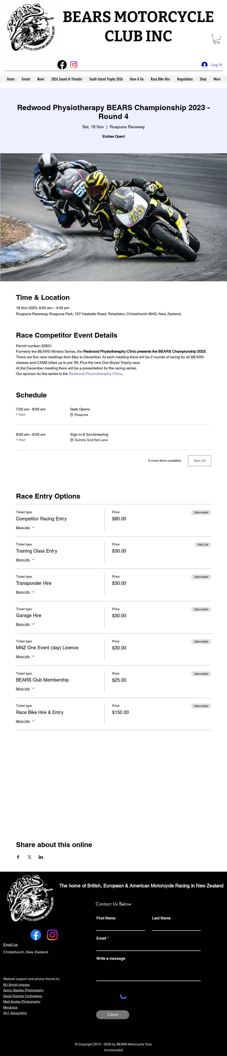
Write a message (110, 958)
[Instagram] (73, 64)
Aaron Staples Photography (23, 990)
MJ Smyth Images (16, 984)
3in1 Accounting (15, 1013)
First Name (105, 918)
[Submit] (113, 1015)
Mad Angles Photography (21, 1001)
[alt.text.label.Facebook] (36, 935)
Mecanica (10, 1007)
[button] (216, 39)
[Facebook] (62, 64)
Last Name (161, 918)
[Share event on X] (29, 857)
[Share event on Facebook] (18, 857)
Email (101, 938)
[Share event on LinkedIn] (41, 857)
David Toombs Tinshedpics (22, 996)
